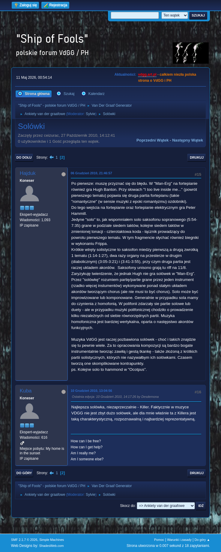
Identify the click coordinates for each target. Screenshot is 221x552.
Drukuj (197, 157)
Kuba (26, 391)
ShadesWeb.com (51, 545)
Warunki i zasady (179, 539)
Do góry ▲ (202, 539)
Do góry (24, 473)
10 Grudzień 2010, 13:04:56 (91, 390)
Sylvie (90, 114)
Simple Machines (51, 539)
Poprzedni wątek (152, 140)
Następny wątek (187, 140)
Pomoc (159, 539)
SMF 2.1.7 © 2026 (24, 539)
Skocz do (127, 506)
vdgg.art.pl (147, 74)
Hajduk (28, 173)
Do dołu (24, 157)
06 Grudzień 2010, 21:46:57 (91, 173)
